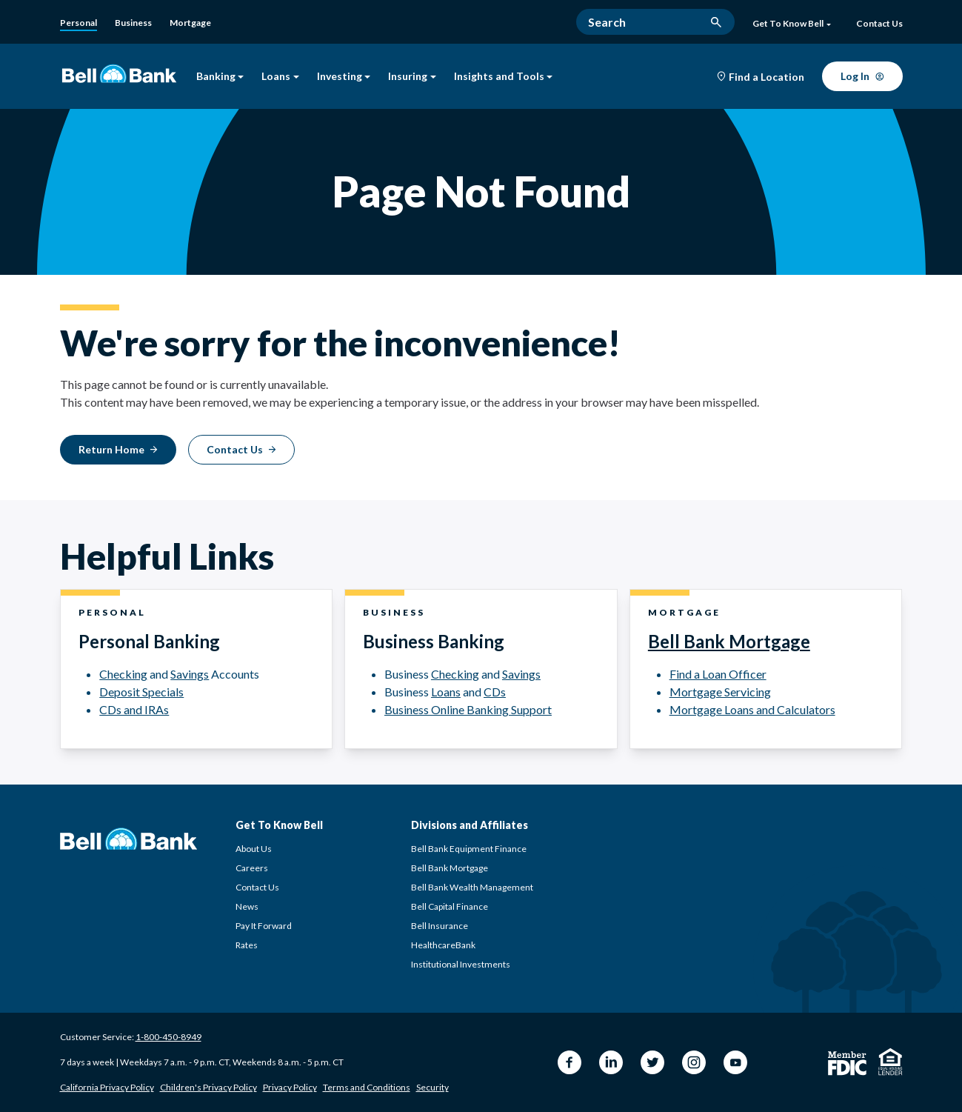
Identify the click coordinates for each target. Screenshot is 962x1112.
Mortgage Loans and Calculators (752, 709)
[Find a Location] (760, 77)
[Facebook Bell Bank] (569, 1062)
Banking (220, 76)
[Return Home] (118, 450)
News (247, 906)
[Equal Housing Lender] (890, 1062)
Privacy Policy (290, 1087)
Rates (247, 944)
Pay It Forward (264, 925)
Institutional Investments (460, 964)
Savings (189, 674)
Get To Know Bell (791, 23)
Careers (252, 867)
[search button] (716, 22)
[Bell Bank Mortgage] (190, 23)
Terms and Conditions (366, 1087)
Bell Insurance (439, 925)
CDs (495, 692)
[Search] (655, 22)
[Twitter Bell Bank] (652, 1062)
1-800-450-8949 (168, 1036)
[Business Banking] (133, 23)
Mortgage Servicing (720, 692)
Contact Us (257, 887)
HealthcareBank (443, 944)
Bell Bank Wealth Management (472, 887)
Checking (123, 674)
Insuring (412, 76)
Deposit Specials (141, 692)
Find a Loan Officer (717, 674)
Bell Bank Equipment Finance (469, 848)
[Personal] (78, 23)
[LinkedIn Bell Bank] (611, 1062)
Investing (344, 76)
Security (432, 1087)
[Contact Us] (879, 24)
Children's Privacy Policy (208, 1087)
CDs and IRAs (134, 709)
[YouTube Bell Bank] (735, 1062)
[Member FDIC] (847, 1063)
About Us (254, 848)
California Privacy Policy (107, 1087)
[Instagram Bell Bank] (694, 1062)
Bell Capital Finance (449, 906)
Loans (280, 76)
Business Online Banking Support (468, 709)
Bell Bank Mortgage (729, 641)
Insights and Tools (503, 76)
